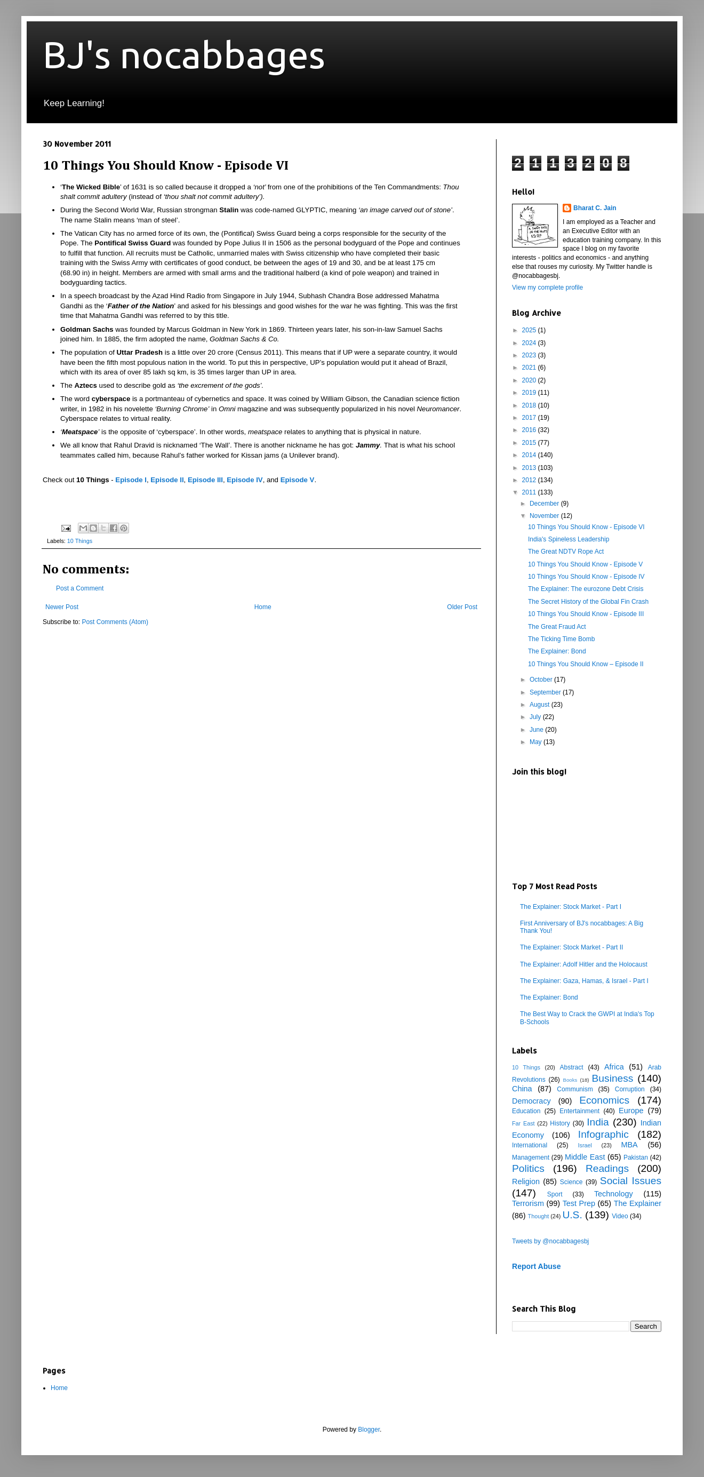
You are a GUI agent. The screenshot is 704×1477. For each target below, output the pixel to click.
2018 (530, 405)
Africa (614, 1067)
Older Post (462, 607)
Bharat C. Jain (595, 208)
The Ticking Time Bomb (561, 639)
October (542, 679)
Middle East (585, 1157)
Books (570, 1080)
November (545, 516)
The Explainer (637, 1203)
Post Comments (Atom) (115, 622)
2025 (530, 330)
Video (620, 1216)
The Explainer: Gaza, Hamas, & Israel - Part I (584, 981)
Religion (526, 1181)
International (529, 1145)
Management (530, 1157)
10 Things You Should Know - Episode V (585, 564)
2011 (530, 492)
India (598, 1122)
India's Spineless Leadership (568, 539)
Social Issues (630, 1180)
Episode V (298, 480)
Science (571, 1182)
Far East (523, 1123)
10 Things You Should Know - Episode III (586, 614)
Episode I (131, 480)
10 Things (79, 541)
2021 (530, 367)
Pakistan (635, 1157)
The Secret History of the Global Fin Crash (588, 601)
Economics (604, 1100)
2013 (530, 468)
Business (613, 1078)
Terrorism (528, 1203)
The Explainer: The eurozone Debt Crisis (586, 589)
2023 (530, 355)
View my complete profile (547, 287)
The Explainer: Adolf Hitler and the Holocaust (583, 964)
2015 (530, 442)
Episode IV (244, 480)
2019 (530, 392)
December (545, 503)
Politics (528, 1168)
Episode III (205, 480)
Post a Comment (79, 588)
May (536, 742)
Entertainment (579, 1111)
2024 (530, 343)
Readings (607, 1168)
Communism (575, 1089)
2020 (530, 380)
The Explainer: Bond (557, 651)
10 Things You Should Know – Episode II (586, 664)
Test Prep (579, 1203)
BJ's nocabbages (184, 54)
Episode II (166, 480)
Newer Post (61, 607)
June (537, 729)
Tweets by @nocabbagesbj (550, 1241)
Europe (631, 1110)
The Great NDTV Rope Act (566, 551)
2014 (530, 455)
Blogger (369, 1429)
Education (526, 1111)
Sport (555, 1194)
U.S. (572, 1214)
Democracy (531, 1101)
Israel (584, 1145)
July (536, 717)
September (546, 692)
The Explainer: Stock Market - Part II (571, 947)
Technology (613, 1193)
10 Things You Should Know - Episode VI (586, 527)
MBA (629, 1144)
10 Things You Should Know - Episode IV (586, 576)
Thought (538, 1216)
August (540, 704)
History (560, 1123)
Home (262, 607)
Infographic (603, 1134)
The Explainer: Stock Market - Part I (570, 907)
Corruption (630, 1089)
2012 (530, 480)
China (522, 1088)
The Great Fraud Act (557, 626)
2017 (530, 417)
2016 (530, 430)
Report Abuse (536, 1266)
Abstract (571, 1067)
